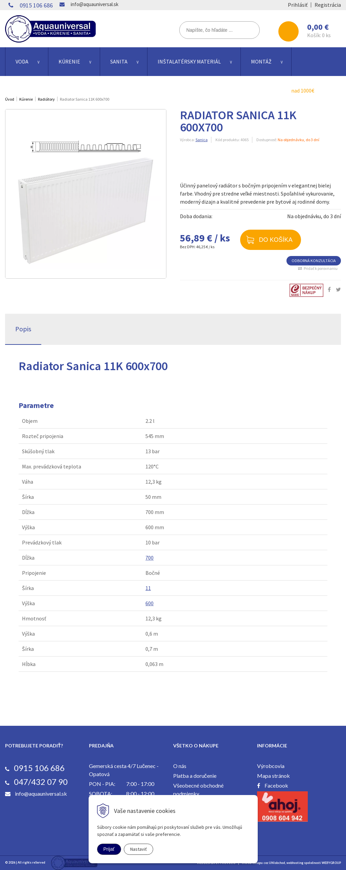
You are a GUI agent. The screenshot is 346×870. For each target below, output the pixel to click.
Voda (22, 61)
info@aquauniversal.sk (94, 4)
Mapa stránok (273, 775)
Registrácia (328, 4)
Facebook (276, 785)
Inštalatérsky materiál (189, 61)
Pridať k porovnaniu (321, 268)
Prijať (109, 849)
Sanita (119, 61)
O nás (179, 766)
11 (148, 588)
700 (149, 557)
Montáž (261, 61)
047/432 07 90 (41, 782)
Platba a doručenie (194, 775)
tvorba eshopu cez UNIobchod (263, 863)
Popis (23, 329)
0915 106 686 (36, 5)
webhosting (294, 863)
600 (149, 603)
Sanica (201, 139)
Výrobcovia (270, 766)
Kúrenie (69, 61)
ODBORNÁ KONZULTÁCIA (314, 260)
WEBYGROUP (331, 863)
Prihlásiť (297, 4)
